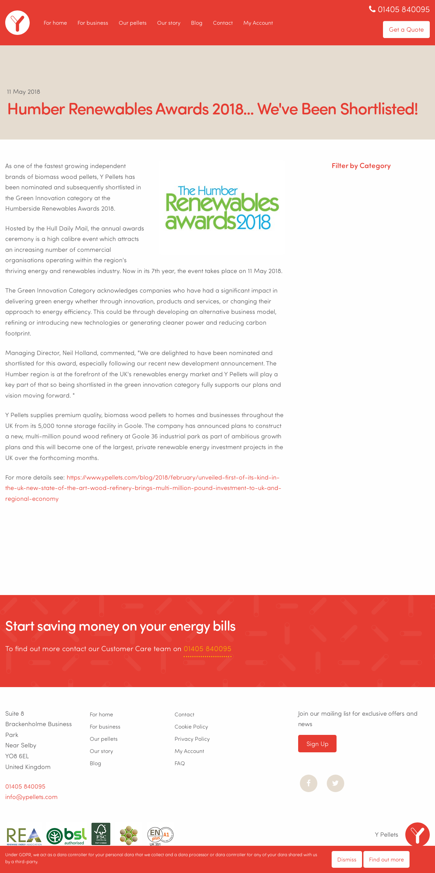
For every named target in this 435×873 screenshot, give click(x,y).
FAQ (180, 763)
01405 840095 (207, 648)
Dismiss (346, 859)
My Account (258, 22)
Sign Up (318, 743)
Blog (196, 22)
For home (55, 22)
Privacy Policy (192, 738)
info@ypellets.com (31, 796)
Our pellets (133, 22)
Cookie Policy (191, 726)
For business (93, 22)
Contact (223, 22)
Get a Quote (406, 29)
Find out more (386, 859)
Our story (168, 22)
